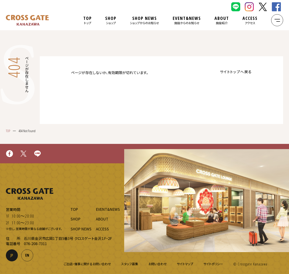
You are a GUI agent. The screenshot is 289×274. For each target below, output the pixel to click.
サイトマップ (185, 264)
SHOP (110, 20)
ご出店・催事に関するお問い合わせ (87, 264)
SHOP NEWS (144, 20)
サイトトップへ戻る (236, 71)
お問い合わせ (157, 264)
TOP (87, 20)
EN (27, 255)
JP (11, 255)
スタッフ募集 (129, 264)
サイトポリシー (213, 264)
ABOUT (221, 20)
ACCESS (250, 20)
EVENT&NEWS (187, 20)
